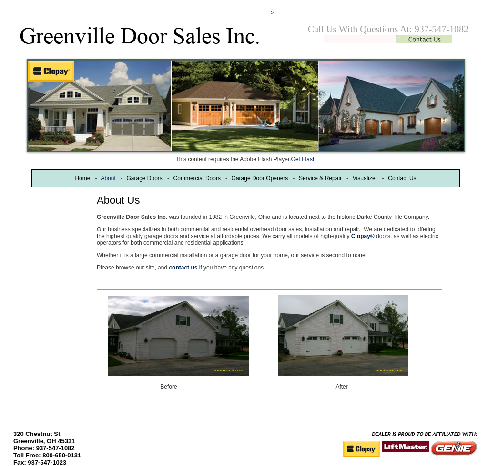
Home (82, 178)
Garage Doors (144, 178)
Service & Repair (320, 178)
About (108, 178)
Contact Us (402, 178)
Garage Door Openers (260, 178)
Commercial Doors (197, 178)
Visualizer (365, 178)
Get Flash (303, 159)
